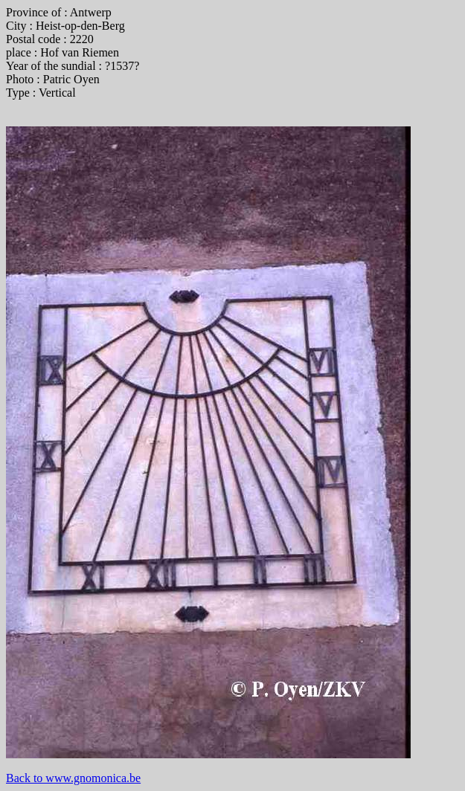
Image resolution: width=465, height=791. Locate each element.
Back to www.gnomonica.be (73, 778)
